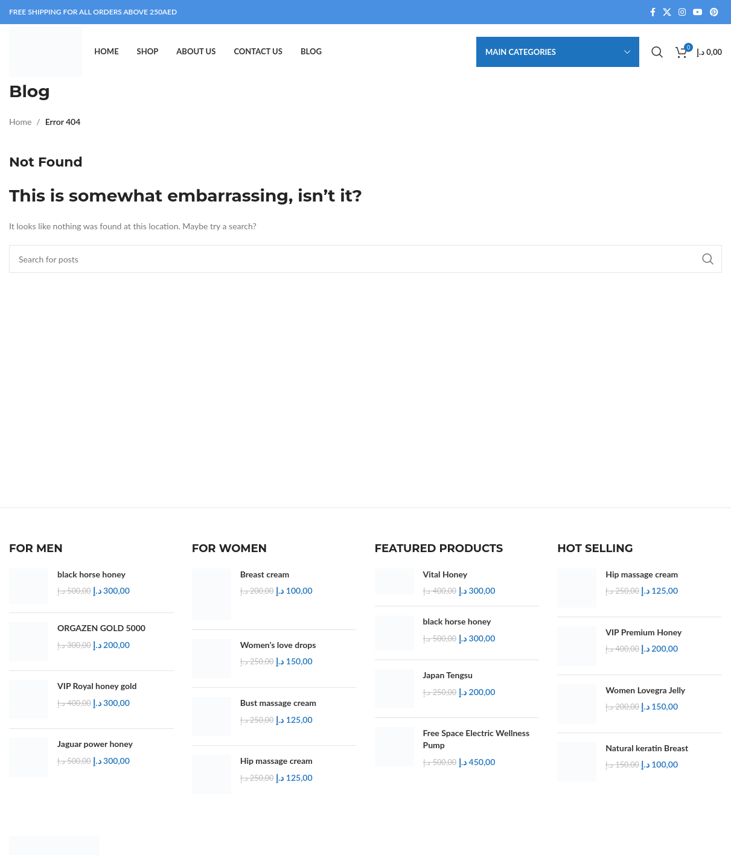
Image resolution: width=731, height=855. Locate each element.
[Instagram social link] (682, 13)
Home (20, 127)
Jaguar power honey (95, 750)
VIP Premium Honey (643, 638)
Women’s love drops (278, 651)
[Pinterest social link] (714, 13)
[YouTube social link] (697, 13)
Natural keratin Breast (646, 753)
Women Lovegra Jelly (645, 696)
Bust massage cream (278, 709)
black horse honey (91, 580)
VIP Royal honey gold (96, 692)
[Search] (657, 55)
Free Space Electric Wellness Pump (476, 745)
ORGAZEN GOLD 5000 (101, 634)
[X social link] (667, 13)
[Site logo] (49, 54)
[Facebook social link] (652, 13)
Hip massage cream (276, 766)
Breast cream (265, 580)
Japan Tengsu (448, 681)
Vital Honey (445, 580)
